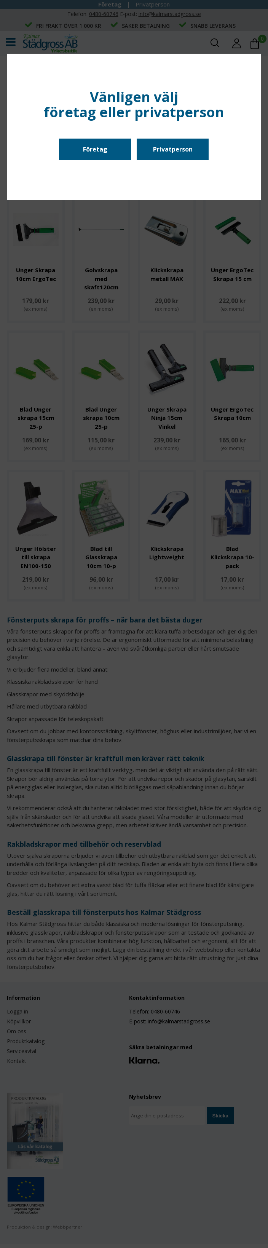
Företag (95, 149)
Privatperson (173, 149)
